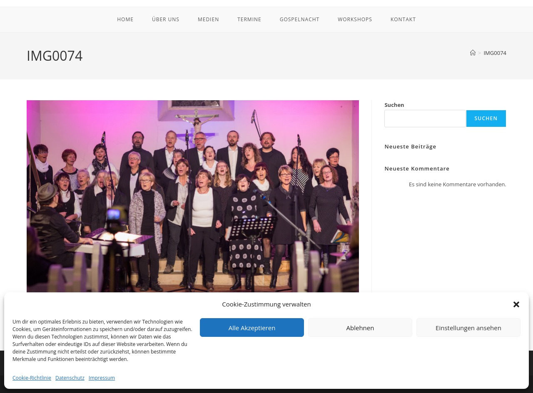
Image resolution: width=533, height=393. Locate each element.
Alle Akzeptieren (252, 328)
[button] (516, 304)
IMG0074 (494, 53)
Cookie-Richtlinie (31, 377)
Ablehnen (360, 328)
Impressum (102, 377)
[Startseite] (473, 53)
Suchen (394, 105)
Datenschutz (70, 377)
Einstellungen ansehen (468, 328)
